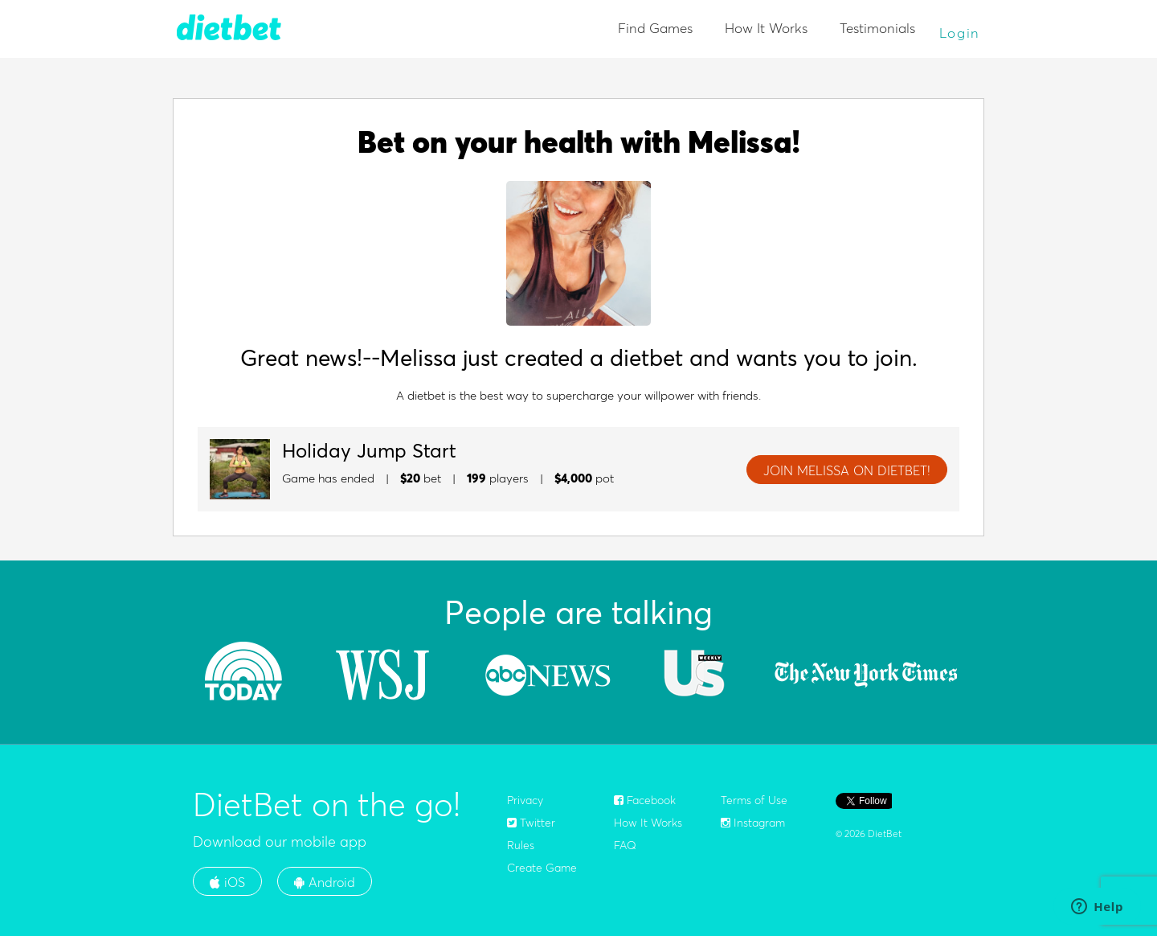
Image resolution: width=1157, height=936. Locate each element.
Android (324, 882)
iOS (227, 882)
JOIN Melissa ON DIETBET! (846, 470)
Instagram (753, 822)
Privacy (525, 800)
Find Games (655, 27)
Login (960, 32)
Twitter (531, 822)
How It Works (766, 27)
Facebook (645, 800)
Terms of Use (754, 800)
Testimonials (877, 27)
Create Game (542, 867)
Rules (520, 845)
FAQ (625, 845)
